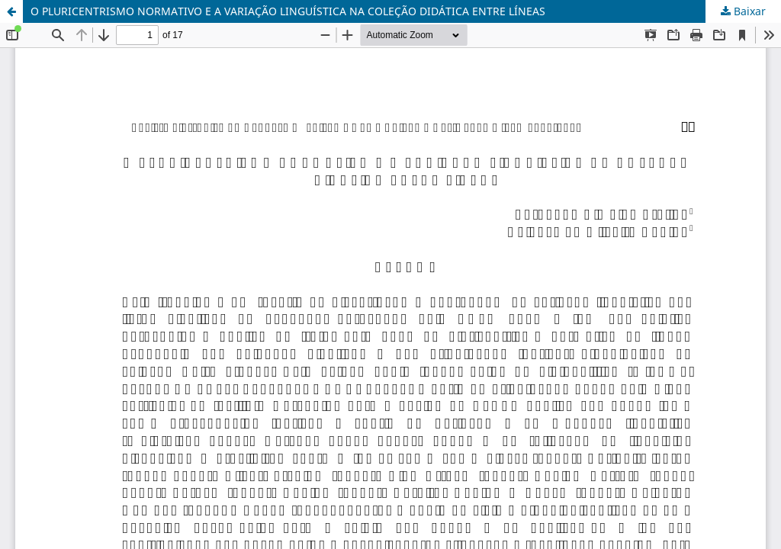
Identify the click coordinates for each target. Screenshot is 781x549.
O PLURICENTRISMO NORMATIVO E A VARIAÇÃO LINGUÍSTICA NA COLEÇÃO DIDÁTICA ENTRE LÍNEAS (288, 11)
